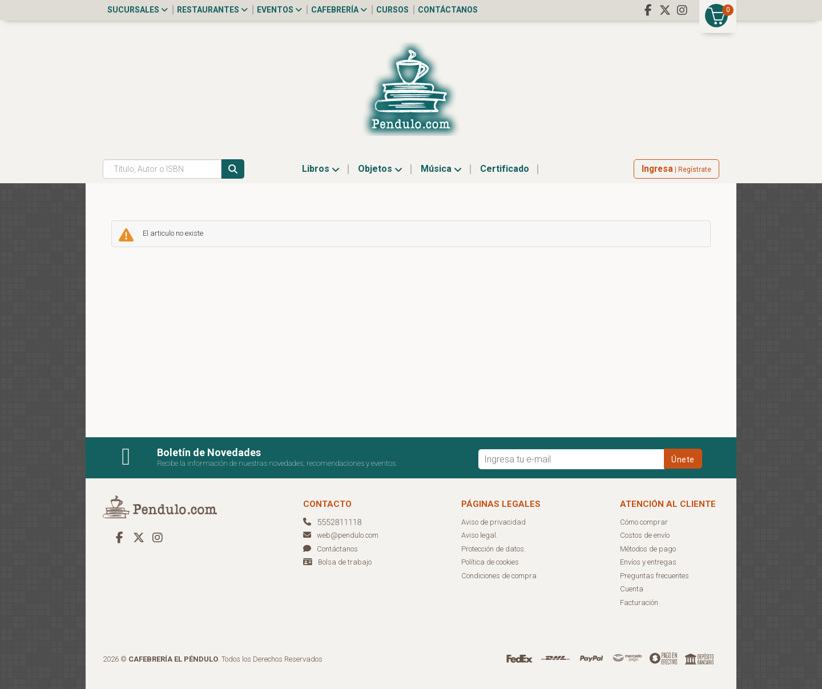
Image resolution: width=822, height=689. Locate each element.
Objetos (380, 168)
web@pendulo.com (340, 535)
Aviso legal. (479, 535)
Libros (321, 168)
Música (441, 168)
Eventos (279, 9)
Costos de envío (645, 535)
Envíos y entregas (648, 562)
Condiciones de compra (499, 575)
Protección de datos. (493, 549)
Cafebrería (339, 9)
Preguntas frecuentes (654, 575)
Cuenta (631, 589)
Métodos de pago (648, 549)
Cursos (392, 9)
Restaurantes (212, 9)
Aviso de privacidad (493, 522)
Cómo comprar (644, 522)
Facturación (639, 602)
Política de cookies (490, 562)
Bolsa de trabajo (345, 562)
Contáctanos (448, 9)
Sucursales (137, 9)
